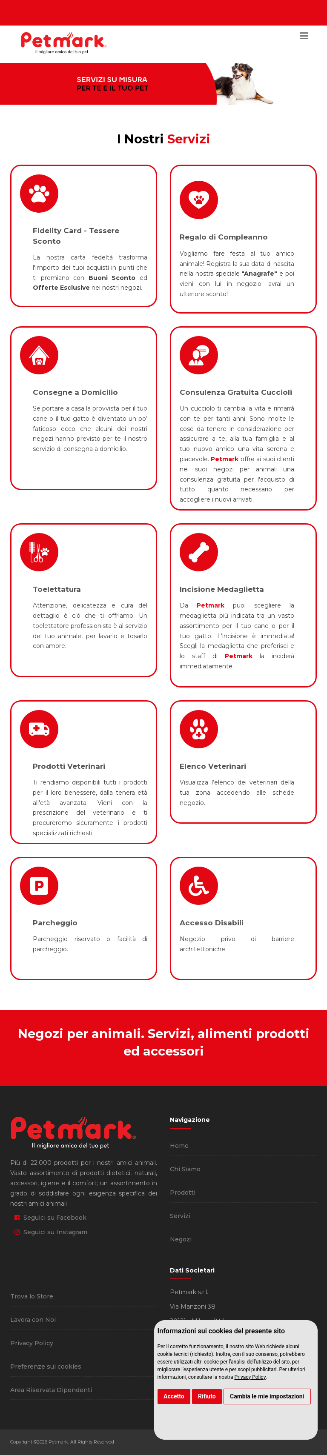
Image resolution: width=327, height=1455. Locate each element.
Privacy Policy (249, 1377)
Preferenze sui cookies (45, 1366)
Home (179, 1146)
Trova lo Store (31, 1296)
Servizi (180, 1216)
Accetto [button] (174, 1396)
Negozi (181, 1239)
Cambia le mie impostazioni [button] (267, 1396)
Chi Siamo (185, 1169)
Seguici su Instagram (50, 1232)
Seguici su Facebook (50, 1217)
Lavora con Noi (33, 1320)
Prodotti (182, 1192)
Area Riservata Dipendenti (51, 1390)
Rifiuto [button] (207, 1396)
